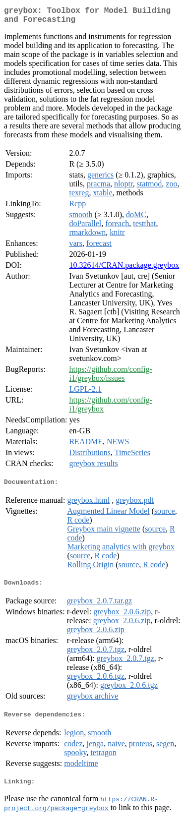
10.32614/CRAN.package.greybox (124, 269)
